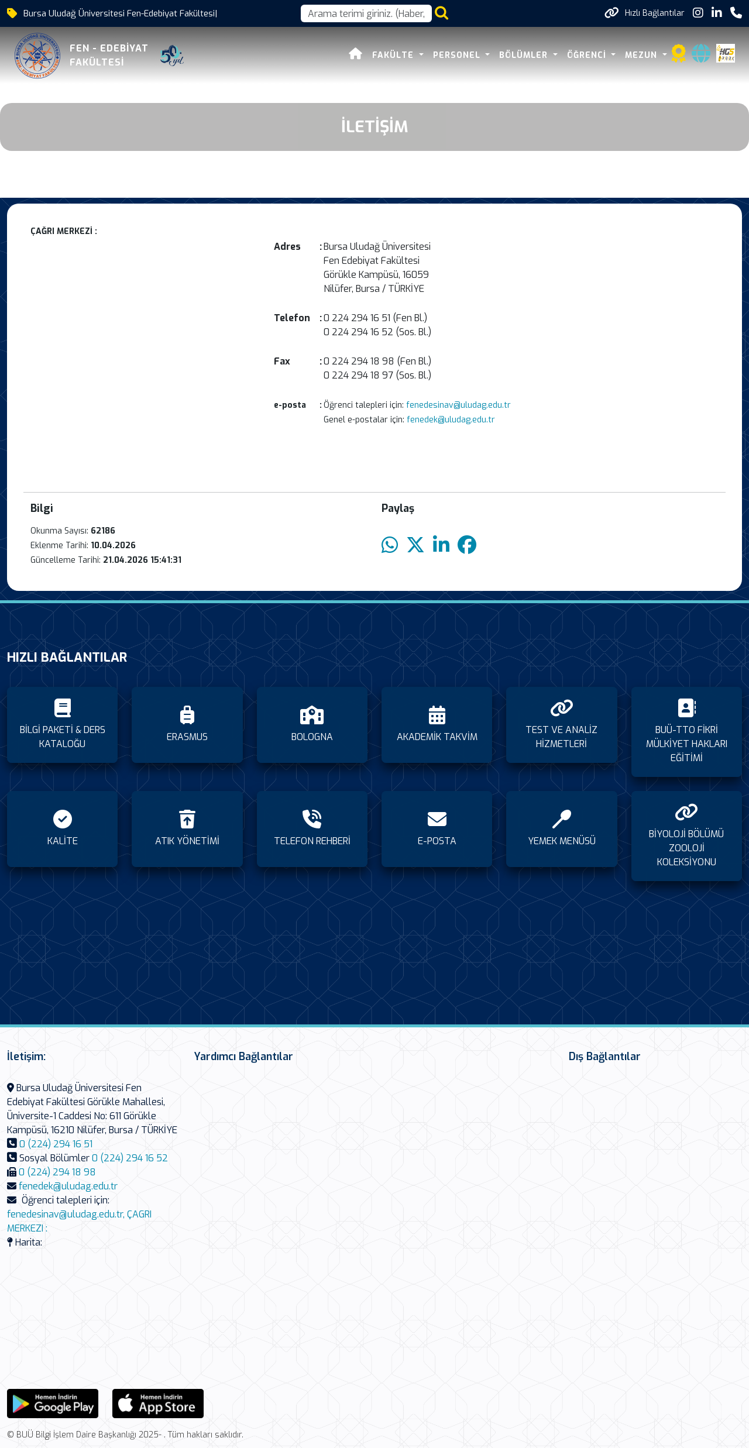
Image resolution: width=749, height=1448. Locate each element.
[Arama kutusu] (366, 13)
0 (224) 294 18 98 (57, 1172)
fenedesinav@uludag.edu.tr (457, 405)
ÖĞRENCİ (588, 55)
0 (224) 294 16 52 (130, 1158)
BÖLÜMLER (525, 55)
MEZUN (642, 55)
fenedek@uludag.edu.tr (449, 419)
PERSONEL (458, 55)
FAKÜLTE (394, 55)
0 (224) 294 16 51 (55, 1144)
